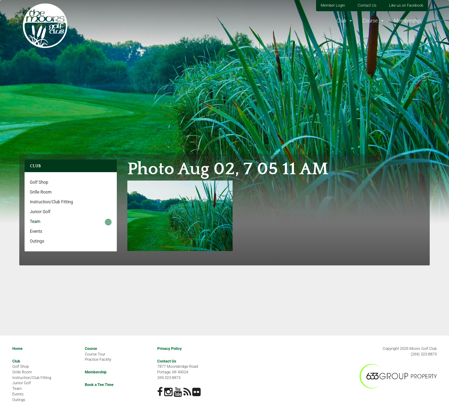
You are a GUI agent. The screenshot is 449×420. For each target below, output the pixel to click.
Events (36, 231)
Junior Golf (40, 211)
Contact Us (367, 5)
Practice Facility (98, 359)
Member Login (333, 5)
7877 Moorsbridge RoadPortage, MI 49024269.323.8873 (177, 372)
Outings (37, 241)
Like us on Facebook (406, 5)
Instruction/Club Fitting (51, 201)
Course (370, 20)
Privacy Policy (169, 348)
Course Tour (95, 354)
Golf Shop (39, 182)
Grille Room (41, 192)
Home (17, 348)
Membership (407, 20)
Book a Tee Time (99, 384)
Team (35, 221)
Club (341, 20)
